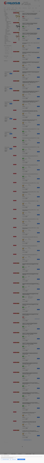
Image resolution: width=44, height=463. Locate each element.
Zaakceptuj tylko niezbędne (6, 459)
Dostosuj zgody (14, 459)
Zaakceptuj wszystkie (21, 459)
